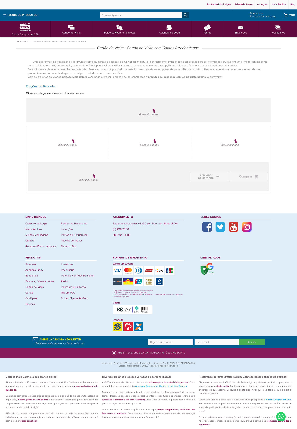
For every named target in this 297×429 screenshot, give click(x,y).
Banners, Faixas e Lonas (39, 281)
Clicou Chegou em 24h (25, 29)
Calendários (152, 386)
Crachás (30, 304)
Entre (253, 16)
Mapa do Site (68, 246)
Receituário (67, 270)
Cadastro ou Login (36, 223)
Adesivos (30, 264)
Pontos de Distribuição (219, 4)
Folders (183, 386)
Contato (29, 240)
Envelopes (241, 29)
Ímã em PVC (68, 292)
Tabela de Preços (244, 4)
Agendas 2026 (34, 270)
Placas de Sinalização (73, 287)
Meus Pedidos (278, 4)
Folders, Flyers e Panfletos (119, 29)
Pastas (207, 29)
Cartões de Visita (168, 386)
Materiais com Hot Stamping (77, 275)
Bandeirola (31, 275)
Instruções (262, 4)
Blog (292, 4)
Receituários (277, 29)
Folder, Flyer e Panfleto (74, 298)
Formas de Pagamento (74, 223)
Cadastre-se (268, 16)
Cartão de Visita (71, 29)
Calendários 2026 (169, 29)
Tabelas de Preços (72, 240)
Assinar (252, 342)
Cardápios (31, 298)
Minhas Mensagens (36, 235)
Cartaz (29, 292)
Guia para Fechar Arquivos (41, 246)
